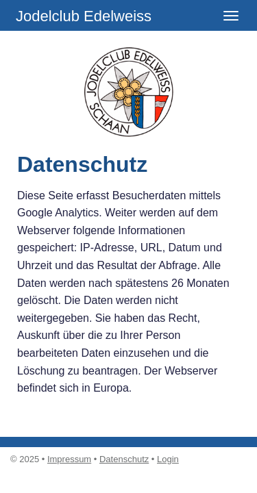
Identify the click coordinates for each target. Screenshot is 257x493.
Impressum (69, 459)
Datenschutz (124, 459)
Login (168, 459)
